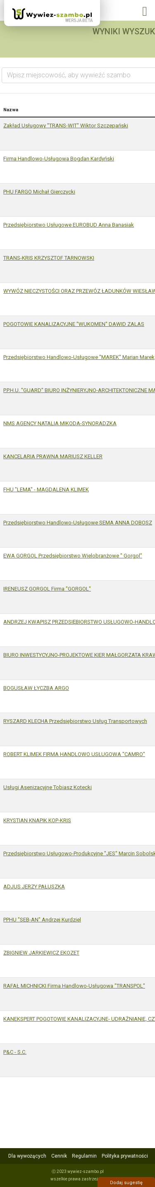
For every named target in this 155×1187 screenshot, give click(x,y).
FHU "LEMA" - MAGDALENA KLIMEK (46, 489)
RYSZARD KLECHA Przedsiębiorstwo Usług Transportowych (75, 721)
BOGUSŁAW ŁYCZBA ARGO (36, 688)
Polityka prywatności (125, 1156)
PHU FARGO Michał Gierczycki (39, 192)
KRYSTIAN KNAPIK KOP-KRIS (37, 820)
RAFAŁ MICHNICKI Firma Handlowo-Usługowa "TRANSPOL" (74, 986)
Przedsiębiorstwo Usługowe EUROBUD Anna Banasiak (68, 225)
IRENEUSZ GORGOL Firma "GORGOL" (47, 589)
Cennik (59, 1156)
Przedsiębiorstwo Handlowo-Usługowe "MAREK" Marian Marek (79, 357)
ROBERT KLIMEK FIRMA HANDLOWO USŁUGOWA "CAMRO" (74, 754)
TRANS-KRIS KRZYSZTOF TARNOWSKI (48, 258)
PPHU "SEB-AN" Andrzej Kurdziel (42, 920)
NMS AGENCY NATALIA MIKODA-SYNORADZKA (60, 423)
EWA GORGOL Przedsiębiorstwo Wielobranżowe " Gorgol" (72, 556)
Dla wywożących (27, 1156)
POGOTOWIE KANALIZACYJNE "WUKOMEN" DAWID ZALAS (73, 324)
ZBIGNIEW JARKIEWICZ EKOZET (41, 953)
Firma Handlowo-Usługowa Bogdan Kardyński (58, 159)
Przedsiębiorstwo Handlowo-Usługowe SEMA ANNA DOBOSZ (77, 522)
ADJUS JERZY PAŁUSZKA (34, 886)
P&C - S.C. (14, 1052)
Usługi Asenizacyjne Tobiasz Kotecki (47, 787)
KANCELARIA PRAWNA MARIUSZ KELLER (53, 456)
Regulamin (84, 1156)
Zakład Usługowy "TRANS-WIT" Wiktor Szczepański (65, 125)
